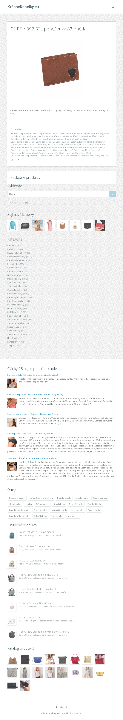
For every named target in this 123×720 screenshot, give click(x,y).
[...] (50, 381)
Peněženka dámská (31, 147)
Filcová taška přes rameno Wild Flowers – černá (44, 631)
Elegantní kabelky (15, 253)
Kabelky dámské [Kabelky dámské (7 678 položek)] (94, 504)
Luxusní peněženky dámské (42, 144)
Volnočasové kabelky (17, 334)
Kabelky (11, 249)
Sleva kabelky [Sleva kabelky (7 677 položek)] (15, 504)
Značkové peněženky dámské (94, 155)
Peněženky (19, 129)
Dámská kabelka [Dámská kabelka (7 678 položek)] (76, 504)
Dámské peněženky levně (92, 136)
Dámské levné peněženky (49, 136)
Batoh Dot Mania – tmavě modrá (36, 532)
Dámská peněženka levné (70, 133)
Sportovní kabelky (15, 323)
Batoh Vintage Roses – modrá (35, 546)
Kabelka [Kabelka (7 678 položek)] (28, 504)
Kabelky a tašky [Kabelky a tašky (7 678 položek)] (81, 498)
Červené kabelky (15, 271)
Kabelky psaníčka (15, 301)
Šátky (9, 345)
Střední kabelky (14, 326)
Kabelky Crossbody (16, 256)
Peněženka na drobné (68, 147)
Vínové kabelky (14, 286)
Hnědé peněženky (55, 139)
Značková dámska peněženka (24, 155)
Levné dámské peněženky (23, 141)
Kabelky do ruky (14, 293)
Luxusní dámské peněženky (92, 141)
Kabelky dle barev (15, 260)
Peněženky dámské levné (61, 150)
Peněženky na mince (64, 153)
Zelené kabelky (14, 290)
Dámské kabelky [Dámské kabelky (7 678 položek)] (64, 498)
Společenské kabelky (17, 319)
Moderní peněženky (74, 144)
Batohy (10, 245)
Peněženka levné (49, 147)
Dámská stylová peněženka (23, 136)
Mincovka (60, 144)
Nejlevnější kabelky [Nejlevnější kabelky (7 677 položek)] (59, 510)
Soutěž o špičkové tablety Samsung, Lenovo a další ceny (32, 414)
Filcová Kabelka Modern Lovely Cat (37, 589)
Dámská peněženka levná (45, 133)
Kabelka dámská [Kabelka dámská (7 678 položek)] (100, 498)
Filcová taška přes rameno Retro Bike (38, 574)
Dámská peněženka (23, 133)
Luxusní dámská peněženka (65, 141)
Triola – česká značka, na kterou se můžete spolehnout (32, 458)
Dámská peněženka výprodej (96, 133)
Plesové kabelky (14, 315)
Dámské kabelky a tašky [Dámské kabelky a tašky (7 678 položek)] (19, 510)
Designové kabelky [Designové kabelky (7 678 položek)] (17, 498)
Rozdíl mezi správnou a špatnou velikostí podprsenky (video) (35, 394)
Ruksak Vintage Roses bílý (32, 560)
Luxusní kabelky (14, 308)
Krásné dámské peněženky (77, 139)
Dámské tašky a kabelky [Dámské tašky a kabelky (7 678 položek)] (19, 516)
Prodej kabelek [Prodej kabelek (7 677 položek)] (40, 510)
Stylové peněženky (83, 153)
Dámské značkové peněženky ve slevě (28, 139)
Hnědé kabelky (14, 275)
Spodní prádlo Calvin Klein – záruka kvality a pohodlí (31, 433)
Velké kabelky (13, 330)
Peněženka (16, 147)
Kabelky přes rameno (17, 297)
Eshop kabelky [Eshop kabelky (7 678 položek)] (94, 510)
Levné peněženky (44, 141)
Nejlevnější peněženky (95, 144)
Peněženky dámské (40, 150)
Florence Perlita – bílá (30, 617)
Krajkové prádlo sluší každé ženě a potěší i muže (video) (32, 375)
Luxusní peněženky (20, 144)
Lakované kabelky (15, 304)
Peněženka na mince (20, 150)
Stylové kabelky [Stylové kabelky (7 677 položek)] (40, 516)
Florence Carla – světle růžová (35, 603)
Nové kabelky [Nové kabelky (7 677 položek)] (57, 516)
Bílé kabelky (12, 264)
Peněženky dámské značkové (24, 153)
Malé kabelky (13, 312)
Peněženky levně (47, 153)
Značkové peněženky (70, 155)
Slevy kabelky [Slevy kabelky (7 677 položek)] (59, 504)
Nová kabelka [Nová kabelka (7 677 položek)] (72, 516)
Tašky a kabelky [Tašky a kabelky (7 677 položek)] (42, 504)
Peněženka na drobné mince (92, 147)
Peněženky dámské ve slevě (87, 150)
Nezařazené (13, 338)
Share (15, 159)
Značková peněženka (49, 155)
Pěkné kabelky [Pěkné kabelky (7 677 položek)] (77, 510)
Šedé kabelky (13, 282)
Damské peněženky (71, 136)
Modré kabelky (14, 278)
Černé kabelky (14, 267)
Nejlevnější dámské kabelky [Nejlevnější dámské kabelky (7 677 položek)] (41, 498)
